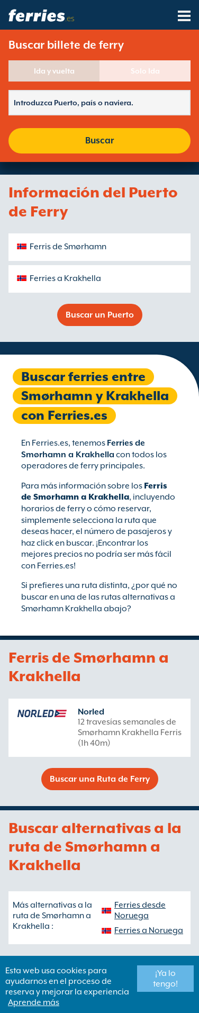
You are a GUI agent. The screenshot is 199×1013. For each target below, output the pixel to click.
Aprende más (33, 1002)
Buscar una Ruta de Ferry (100, 779)
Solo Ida (145, 71)
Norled (91, 712)
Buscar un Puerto (100, 315)
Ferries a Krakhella (65, 278)
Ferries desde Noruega (140, 910)
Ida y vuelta (54, 71)
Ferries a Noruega (148, 930)
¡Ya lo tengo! (165, 979)
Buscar (99, 140)
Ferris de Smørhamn (68, 246)
